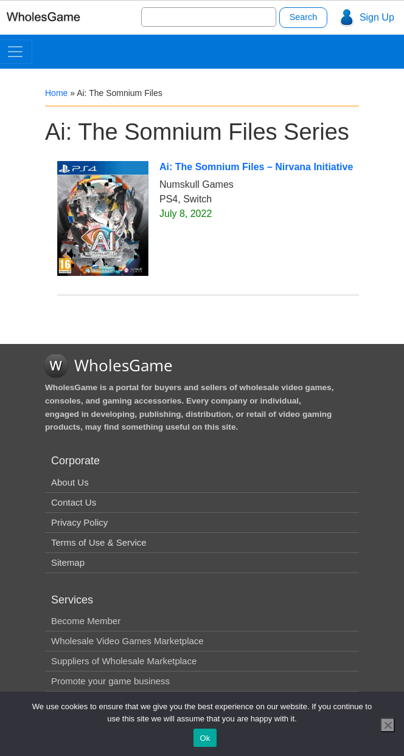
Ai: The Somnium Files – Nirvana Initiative (256, 167)
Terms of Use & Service (99, 542)
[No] (387, 725)
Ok (205, 738)
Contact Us (73, 502)
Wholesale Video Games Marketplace (127, 641)
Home (56, 93)
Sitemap (68, 562)
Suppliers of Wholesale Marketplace (124, 661)
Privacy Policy (79, 522)
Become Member (85, 621)
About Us (70, 482)
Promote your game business (110, 681)
